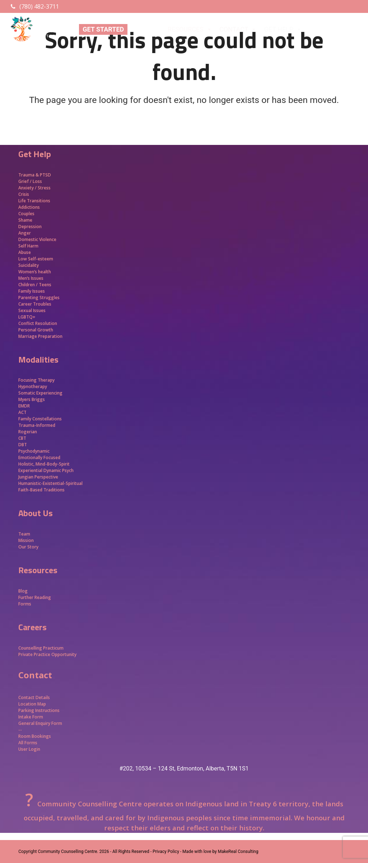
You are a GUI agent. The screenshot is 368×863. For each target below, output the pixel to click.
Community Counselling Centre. (68, 851)
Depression (30, 226)
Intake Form (30, 717)
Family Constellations (40, 419)
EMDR (24, 406)
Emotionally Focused (39, 457)
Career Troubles (34, 304)
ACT (22, 412)
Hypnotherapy (32, 386)
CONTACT (238, 29)
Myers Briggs (31, 399)
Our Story (28, 547)
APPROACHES (334, 29)
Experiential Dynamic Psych (46, 470)
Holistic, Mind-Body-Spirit (44, 464)
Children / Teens (34, 285)
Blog (23, 591)
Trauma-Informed (37, 425)
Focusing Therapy (36, 380)
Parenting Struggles (39, 297)
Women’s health (34, 272)
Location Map (32, 704)
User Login (29, 749)
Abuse (24, 252)
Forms (24, 604)
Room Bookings (34, 736)
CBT (22, 438)
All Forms (27, 743)
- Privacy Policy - (165, 851)
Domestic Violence (37, 239)
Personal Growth (36, 330)
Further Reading (34, 597)
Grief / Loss (30, 181)
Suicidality (28, 265)
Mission (26, 540)
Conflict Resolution (37, 323)
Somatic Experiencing (40, 393)
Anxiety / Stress (34, 188)
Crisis (23, 194)
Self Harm (28, 246)
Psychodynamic (34, 451)
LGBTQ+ (27, 317)
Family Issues (31, 291)
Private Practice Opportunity (47, 654)
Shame (25, 220)
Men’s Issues (30, 278)
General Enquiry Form (40, 723)
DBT (22, 445)
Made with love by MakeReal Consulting (220, 851)
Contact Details (34, 697)
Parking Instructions (39, 710)
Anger (24, 233)
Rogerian (27, 432)
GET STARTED (103, 29)
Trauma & (29, 175)
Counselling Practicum (41, 648)
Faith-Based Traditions (42, 490)
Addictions (29, 207)
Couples (26, 214)
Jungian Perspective (38, 477)
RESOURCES (190, 29)
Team (24, 534)
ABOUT (145, 29)
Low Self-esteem (35, 259)
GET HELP (283, 29)
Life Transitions (34, 201)
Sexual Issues (32, 310)
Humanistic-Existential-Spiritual (50, 483)
